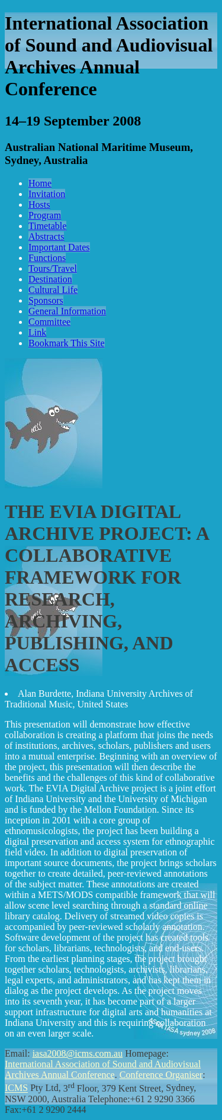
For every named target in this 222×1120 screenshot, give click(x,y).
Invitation (46, 194)
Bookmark (66, 343)
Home (40, 183)
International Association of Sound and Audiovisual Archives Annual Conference (103, 1069)
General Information (67, 311)
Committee (49, 322)
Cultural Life (53, 290)
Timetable (47, 226)
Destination (50, 279)
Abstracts (46, 236)
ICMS (16, 1088)
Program (44, 215)
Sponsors (45, 300)
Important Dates (59, 247)
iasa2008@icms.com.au (78, 1053)
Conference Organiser (161, 1075)
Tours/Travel (52, 268)
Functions (47, 258)
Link (37, 332)
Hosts (39, 204)
